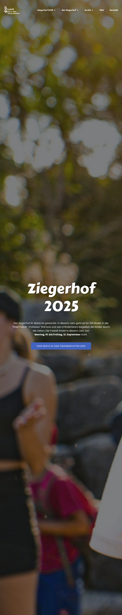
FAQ (102, 10)
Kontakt (114, 10)
